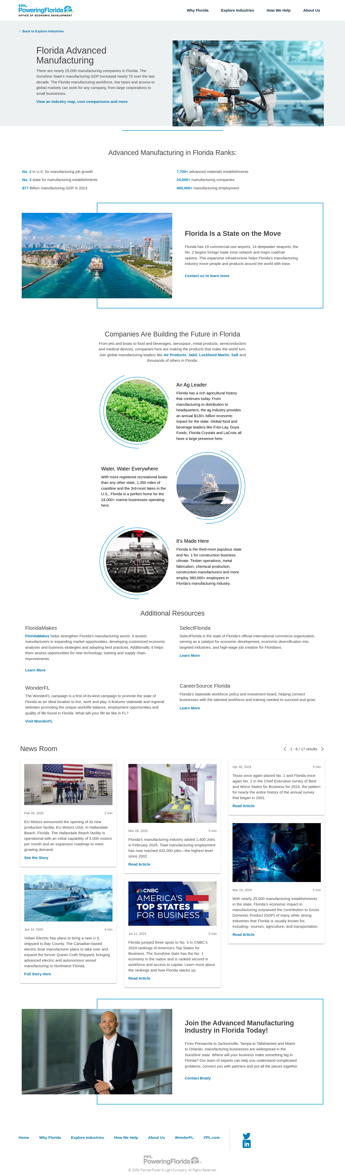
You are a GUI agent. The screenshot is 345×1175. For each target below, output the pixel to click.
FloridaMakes (37, 636)
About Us (311, 10)
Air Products (175, 355)
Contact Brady (198, 1078)
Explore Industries (237, 10)
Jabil (192, 355)
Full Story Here (37, 974)
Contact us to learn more (207, 276)
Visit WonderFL (39, 721)
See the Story (36, 857)
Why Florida (198, 10)
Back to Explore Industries (43, 31)
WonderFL (184, 1137)
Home (24, 1137)
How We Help (279, 10)
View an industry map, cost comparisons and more (82, 101)
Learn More (35, 670)
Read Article (139, 864)
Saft (234, 355)
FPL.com (212, 1137)
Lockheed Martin (214, 355)
